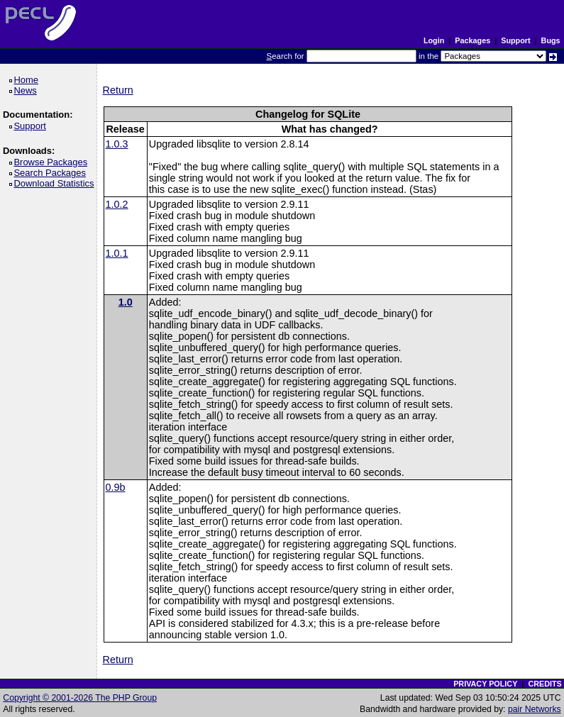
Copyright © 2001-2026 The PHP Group (80, 698)
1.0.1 (117, 253)
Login (434, 40)
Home (28, 79)
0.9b (116, 487)
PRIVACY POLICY (485, 683)
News (27, 90)
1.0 (125, 302)
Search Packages (52, 172)
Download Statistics (56, 183)
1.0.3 (117, 144)
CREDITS (544, 683)
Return (118, 90)
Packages (472, 40)
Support (515, 40)
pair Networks (534, 709)
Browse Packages (53, 162)
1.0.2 (117, 204)
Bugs (550, 40)
